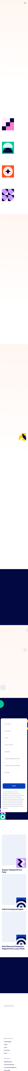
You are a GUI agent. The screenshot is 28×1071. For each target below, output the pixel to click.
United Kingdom (7, 1041)
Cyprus (5, 1053)
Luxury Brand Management (10, 1067)
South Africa (7, 1050)
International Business (9, 1064)
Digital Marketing (8, 1061)
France (5, 1047)
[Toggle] (22, 752)
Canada (5, 1044)
